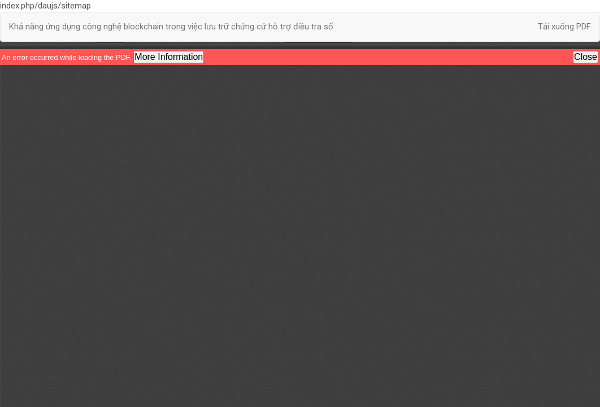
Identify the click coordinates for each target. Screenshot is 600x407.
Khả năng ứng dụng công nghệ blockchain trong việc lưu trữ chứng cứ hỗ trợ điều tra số (171, 26)
